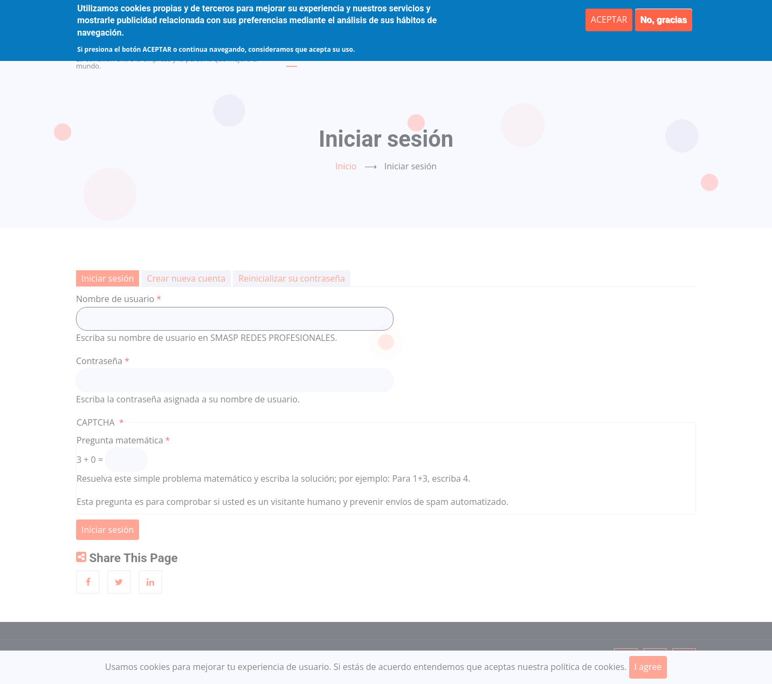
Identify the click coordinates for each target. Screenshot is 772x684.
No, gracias (663, 19)
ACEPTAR (609, 19)
